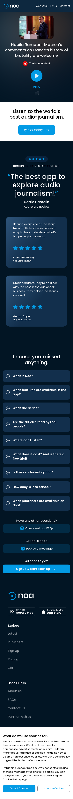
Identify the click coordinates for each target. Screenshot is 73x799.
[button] (36, 376)
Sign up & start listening (36, 569)
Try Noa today (36, 130)
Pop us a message (37, 548)
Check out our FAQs (37, 528)
